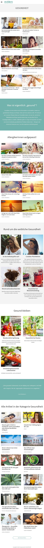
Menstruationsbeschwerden (11, 289)
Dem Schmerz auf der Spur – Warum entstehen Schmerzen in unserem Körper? (10, 89)
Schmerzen (4, 76)
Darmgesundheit (26, 56)
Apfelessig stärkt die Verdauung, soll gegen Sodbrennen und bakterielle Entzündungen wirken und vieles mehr (11, 342)
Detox (3, 37)
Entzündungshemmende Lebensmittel (11, 369)
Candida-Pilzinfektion (33, 257)
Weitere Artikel (22, 537)
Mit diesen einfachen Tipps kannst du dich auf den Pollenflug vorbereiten (32, 156)
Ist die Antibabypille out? (11, 257)
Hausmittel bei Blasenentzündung (33, 290)
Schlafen (24, 37)
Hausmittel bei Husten (33, 338)
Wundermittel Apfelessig (11, 338)
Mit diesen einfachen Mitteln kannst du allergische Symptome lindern (11, 156)
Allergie (24, 76)
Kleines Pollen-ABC (6, 175)
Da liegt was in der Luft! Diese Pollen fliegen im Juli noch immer (11, 213)
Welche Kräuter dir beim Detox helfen (11, 49)
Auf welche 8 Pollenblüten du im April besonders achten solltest (32, 175)
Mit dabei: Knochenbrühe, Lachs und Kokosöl (11, 373)
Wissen (24, 18)
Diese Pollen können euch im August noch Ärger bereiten (32, 213)
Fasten (3, 56)
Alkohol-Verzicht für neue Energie (10, 68)
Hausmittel (4, 18)
